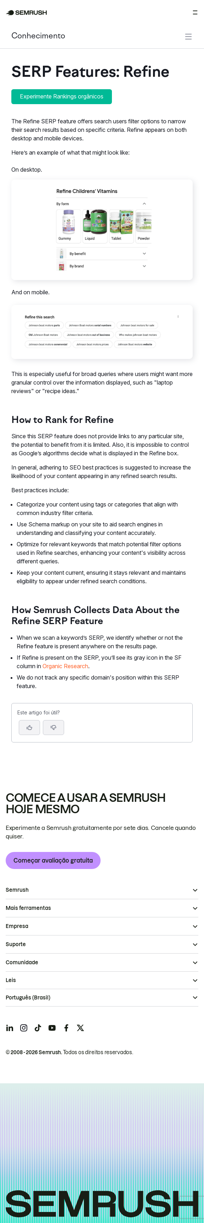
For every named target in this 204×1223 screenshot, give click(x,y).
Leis (11, 980)
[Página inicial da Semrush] (26, 13)
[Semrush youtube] (52, 1028)
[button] (53, 727)
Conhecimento (38, 36)
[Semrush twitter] (80, 1028)
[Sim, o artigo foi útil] (29, 727)
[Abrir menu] (195, 12)
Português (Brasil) (28, 998)
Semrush (17, 890)
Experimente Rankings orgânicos (61, 96)
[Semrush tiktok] (38, 1028)
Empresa (17, 926)
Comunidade (22, 962)
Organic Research (65, 666)
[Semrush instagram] (24, 1028)
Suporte (16, 944)
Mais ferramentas (28, 908)
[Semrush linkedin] (9, 1028)
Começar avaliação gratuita (53, 860)
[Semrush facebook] (66, 1028)
